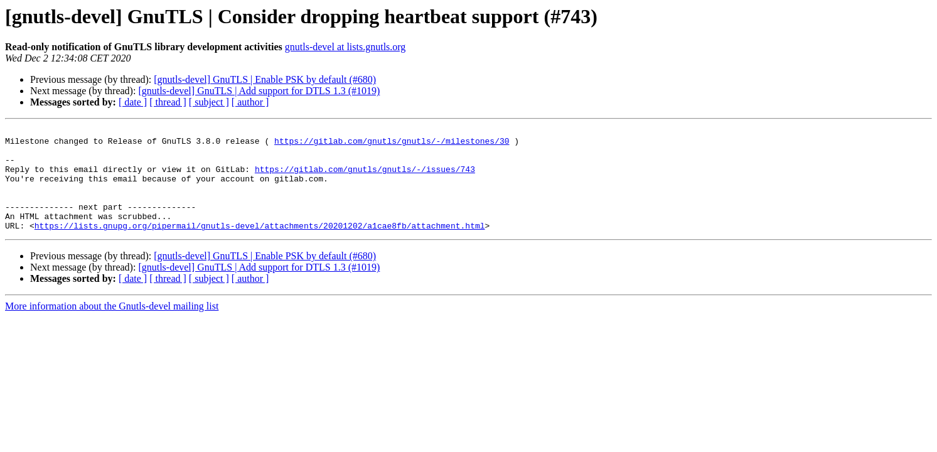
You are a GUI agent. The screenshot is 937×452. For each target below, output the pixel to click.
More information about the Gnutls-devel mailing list (111, 326)
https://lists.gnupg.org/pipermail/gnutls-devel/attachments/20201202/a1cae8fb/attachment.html (260, 246)
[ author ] (250, 102)
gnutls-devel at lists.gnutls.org (345, 46)
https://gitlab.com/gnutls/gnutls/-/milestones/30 (391, 144)
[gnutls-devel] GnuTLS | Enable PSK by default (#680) (265, 79)
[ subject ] (209, 102)
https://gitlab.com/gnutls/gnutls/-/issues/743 (365, 178)
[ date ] (133, 102)
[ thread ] (167, 102)
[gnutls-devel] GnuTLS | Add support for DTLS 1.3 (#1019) (259, 90)
